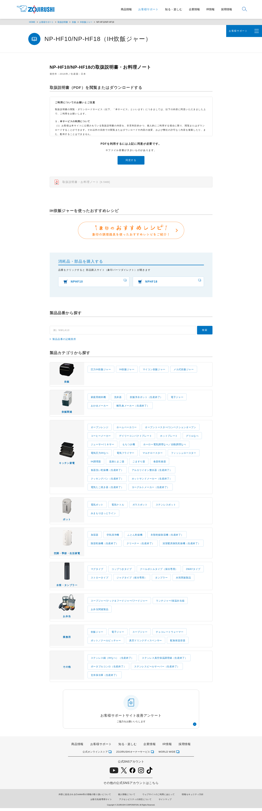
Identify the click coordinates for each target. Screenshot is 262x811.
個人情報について (126, 797)
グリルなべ (192, 437)
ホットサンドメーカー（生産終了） (152, 480)
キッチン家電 (67, 458)
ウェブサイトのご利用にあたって (158, 797)
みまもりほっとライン (103, 514)
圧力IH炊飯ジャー (101, 370)
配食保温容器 (177, 643)
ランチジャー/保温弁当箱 (170, 603)
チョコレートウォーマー (170, 634)
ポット (67, 512)
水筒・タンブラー (66, 578)
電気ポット (97, 506)
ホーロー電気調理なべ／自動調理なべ (164, 445)
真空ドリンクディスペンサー (145, 643)
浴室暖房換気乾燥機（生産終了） (181, 545)
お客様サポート (148, 9)
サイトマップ (165, 802)
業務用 (67, 640)
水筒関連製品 (183, 579)
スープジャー (140, 634)
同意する (131, 160)
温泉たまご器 (116, 462)
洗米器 (118, 398)
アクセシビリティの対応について (135, 802)
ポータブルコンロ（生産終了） (108, 669)
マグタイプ (97, 571)
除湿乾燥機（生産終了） (105, 545)
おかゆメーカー (99, 406)
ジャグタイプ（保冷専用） (132, 579)
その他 (67, 670)
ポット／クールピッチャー (106, 643)
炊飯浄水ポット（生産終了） (146, 398)
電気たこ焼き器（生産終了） (107, 488)
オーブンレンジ (99, 428)
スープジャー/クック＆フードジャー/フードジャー (119, 603)
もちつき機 (128, 445)
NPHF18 (152, 282)
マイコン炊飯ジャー (154, 370)
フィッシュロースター (183, 454)
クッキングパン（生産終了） (107, 480)
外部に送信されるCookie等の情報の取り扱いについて (85, 797)
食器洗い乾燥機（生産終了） (107, 471)
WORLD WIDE (167, 754)
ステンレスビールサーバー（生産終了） (157, 669)
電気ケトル (118, 506)
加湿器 (94, 536)
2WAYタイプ (193, 571)
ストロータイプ (99, 579)
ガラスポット (140, 506)
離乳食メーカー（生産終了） (133, 406)
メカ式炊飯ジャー (184, 370)
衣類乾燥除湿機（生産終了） (167, 536)
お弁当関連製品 (99, 611)
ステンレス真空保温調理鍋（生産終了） (164, 660)
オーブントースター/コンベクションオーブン (170, 428)
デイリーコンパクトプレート (135, 437)
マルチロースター (153, 454)
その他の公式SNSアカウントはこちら (131, 786)
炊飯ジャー (97, 634)
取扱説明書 (63, 22)
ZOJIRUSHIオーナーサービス (133, 754)
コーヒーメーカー (101, 437)
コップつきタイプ (122, 571)
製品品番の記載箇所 (64, 339)
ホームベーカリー (127, 428)
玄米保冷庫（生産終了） (105, 678)
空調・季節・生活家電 (67, 544)
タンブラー (161, 579)
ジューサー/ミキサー (102, 445)
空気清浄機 (113, 536)
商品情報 (126, 9)
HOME (32, 22)
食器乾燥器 (159, 462)
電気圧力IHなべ (100, 454)
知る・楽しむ (173, 9)
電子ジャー (177, 398)
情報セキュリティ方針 (192, 797)
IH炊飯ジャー (86, 22)
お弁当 (67, 609)
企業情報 (194, 9)
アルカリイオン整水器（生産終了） (152, 471)
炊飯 (74, 22)
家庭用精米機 (98, 398)
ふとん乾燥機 (134, 536)
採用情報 (226, 9)
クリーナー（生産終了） (140, 545)
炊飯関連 (67, 404)
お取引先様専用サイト (101, 802)
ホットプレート (169, 437)
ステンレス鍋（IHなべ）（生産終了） (112, 660)
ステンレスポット (166, 506)
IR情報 (210, 9)
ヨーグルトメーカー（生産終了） (151, 488)
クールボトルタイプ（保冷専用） (159, 571)
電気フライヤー (125, 454)
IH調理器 (96, 462)
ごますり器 (138, 462)
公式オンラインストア (95, 754)
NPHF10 (77, 282)
